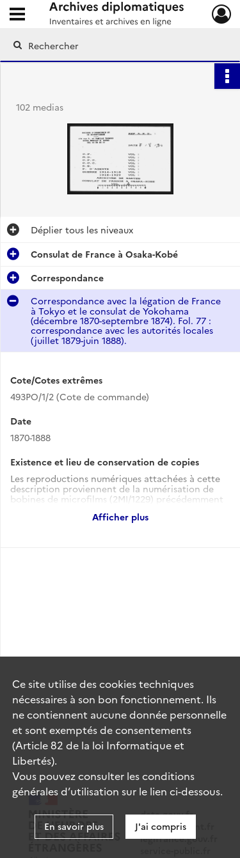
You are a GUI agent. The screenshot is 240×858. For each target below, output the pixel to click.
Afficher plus (120, 516)
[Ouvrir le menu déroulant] (17, 15)
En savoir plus (74, 826)
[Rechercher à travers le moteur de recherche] (118, 45)
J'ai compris (160, 826)
